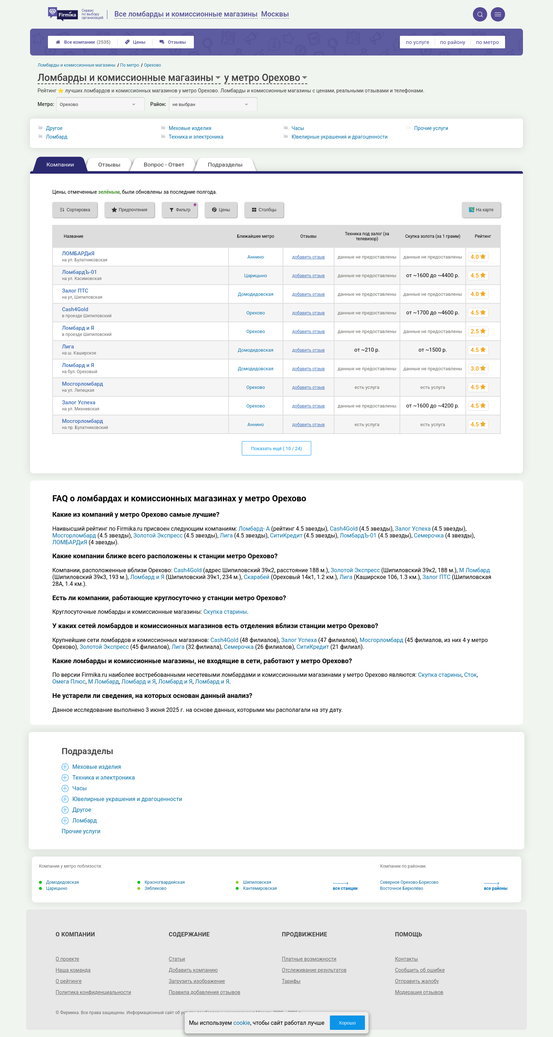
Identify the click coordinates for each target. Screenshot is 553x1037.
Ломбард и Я (78, 328)
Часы (298, 128)
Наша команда (73, 970)
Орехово (255, 312)
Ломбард (57, 136)
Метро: (46, 104)
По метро (129, 65)
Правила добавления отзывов (204, 992)
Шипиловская (253, 882)
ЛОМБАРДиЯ (78, 253)
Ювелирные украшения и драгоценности (340, 136)
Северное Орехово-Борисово (409, 882)
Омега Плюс (68, 681)
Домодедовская (255, 294)
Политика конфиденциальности (93, 992)
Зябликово (151, 888)
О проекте (67, 959)
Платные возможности (309, 959)
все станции (345, 886)
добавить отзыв (308, 257)
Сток (470, 674)
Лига (68, 346)
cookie (241, 1022)
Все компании (83, 42)
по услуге (418, 42)
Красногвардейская (161, 882)
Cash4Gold (75, 309)
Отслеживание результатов (314, 970)
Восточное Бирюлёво (402, 888)
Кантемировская (256, 888)
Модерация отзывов (419, 992)
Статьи (177, 959)
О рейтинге (69, 981)
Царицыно (255, 275)
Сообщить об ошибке (420, 970)
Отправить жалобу (417, 981)
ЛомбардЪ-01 (79, 272)
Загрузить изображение (197, 981)
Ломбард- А (254, 528)
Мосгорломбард (82, 384)
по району (452, 42)
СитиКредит (286, 535)
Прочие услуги (431, 128)
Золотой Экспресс (158, 535)
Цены (135, 42)
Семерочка (429, 535)
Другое (54, 128)
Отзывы (173, 42)
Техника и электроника (196, 136)
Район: (158, 104)
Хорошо (347, 1023)
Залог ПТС (75, 291)
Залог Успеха (78, 402)
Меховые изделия (190, 128)
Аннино (256, 257)
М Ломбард (474, 570)
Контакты (406, 959)
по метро (487, 42)
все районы (496, 886)
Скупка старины (225, 611)
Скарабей (256, 577)
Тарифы (291, 981)
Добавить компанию (193, 970)
